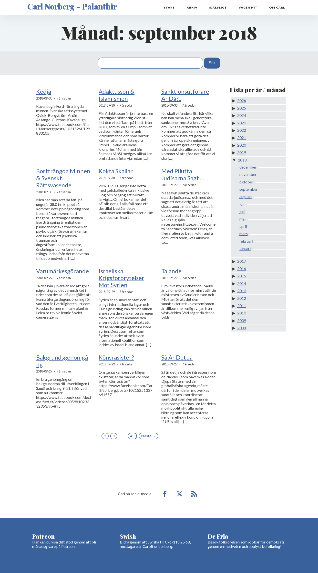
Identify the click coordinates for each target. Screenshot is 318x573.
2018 (242, 160)
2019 (241, 152)
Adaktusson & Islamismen (116, 95)
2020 (241, 145)
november (247, 174)
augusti (245, 196)
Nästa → (148, 435)
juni (242, 211)
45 (132, 435)
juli (241, 204)
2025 (241, 108)
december (247, 167)
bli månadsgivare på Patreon (64, 544)
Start (169, 7)
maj (242, 219)
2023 (241, 123)
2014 (241, 283)
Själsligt (218, 7)
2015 (241, 275)
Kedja (43, 91)
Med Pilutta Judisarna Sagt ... (182, 174)
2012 (241, 298)
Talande (171, 271)
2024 (241, 115)
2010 (241, 313)
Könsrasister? (116, 357)
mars (243, 233)
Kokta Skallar (116, 171)
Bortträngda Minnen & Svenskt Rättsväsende (63, 178)
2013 (241, 290)
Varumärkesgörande (62, 271)
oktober (246, 182)
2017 (241, 261)
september (248, 189)
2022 (241, 130)
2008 (241, 327)
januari (245, 248)
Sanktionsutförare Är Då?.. (185, 95)
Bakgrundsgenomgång (62, 361)
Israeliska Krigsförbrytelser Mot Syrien (121, 278)
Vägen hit (248, 7)
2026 (241, 100)
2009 (241, 320)
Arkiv (192, 7)
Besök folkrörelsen (224, 542)
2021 (241, 137)
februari (246, 241)
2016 (241, 268)
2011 (241, 305)
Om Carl (277, 7)
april (243, 226)
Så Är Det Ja (177, 357)
